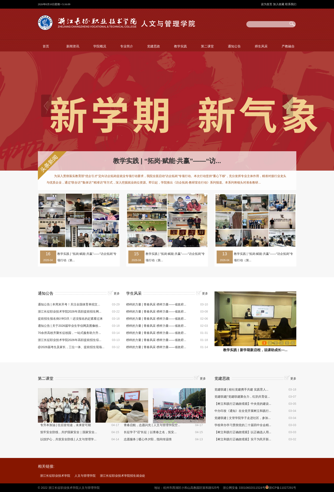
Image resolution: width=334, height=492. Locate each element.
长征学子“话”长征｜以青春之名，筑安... (150, 432)
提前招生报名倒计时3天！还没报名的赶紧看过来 (70, 318)
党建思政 (153, 46)
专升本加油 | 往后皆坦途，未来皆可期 (65, 425)
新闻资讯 (72, 46)
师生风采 (261, 46)
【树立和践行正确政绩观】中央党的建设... (242, 403)
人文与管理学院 (85, 475)
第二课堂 (207, 46)
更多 (117, 293)
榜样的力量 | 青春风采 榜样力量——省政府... (156, 304)
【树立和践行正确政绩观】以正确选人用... (242, 432)
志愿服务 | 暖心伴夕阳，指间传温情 (147, 439)
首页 (46, 46)
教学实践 (180, 46)
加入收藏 (279, 4)
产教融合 (288, 46)
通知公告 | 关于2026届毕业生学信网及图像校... (69, 325)
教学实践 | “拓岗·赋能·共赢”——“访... (167, 160)
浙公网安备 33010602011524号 (244, 487)
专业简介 (126, 46)
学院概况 (99, 46)
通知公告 (234, 46)
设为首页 (267, 4)
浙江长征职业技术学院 (55, 475)
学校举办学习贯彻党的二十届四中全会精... (242, 425)
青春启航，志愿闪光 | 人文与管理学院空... (152, 425)
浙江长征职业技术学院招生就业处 (122, 475)
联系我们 (290, 4)
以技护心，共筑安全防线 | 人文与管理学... (68, 439)
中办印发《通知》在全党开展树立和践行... (242, 411)
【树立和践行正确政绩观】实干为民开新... (242, 439)
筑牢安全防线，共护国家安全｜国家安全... (68, 432)
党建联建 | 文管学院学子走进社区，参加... (242, 418)
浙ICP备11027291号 (282, 487)
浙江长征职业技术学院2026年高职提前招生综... (69, 340)
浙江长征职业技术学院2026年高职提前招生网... (69, 311)
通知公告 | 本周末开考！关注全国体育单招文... (69, 304)
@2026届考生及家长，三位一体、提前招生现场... (71, 347)
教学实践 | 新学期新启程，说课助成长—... (255, 350)
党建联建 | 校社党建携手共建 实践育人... (241, 389)
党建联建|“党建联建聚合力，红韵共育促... (242, 396)
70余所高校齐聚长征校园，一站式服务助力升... (69, 333)
